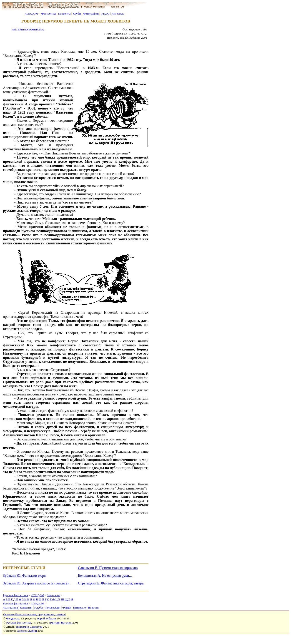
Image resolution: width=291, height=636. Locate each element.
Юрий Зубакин (46, 618)
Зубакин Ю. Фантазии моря (24, 575)
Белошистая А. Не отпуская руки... (105, 575)
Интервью (117, 13)
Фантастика (48, 13)
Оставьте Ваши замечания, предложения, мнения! (34, 614)
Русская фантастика (15, 595)
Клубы (77, 13)
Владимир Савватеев (29, 626)
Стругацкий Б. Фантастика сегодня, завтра (111, 583)
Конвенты (64, 13)
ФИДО (105, 13)
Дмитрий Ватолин (60, 622)
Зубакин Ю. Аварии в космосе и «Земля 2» (36, 583)
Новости (93, 607)
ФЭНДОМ (31, 13)
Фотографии (91, 13)
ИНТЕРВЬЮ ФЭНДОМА (28, 29)
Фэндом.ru (12, 618)
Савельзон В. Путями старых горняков (108, 568)
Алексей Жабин (27, 630)
